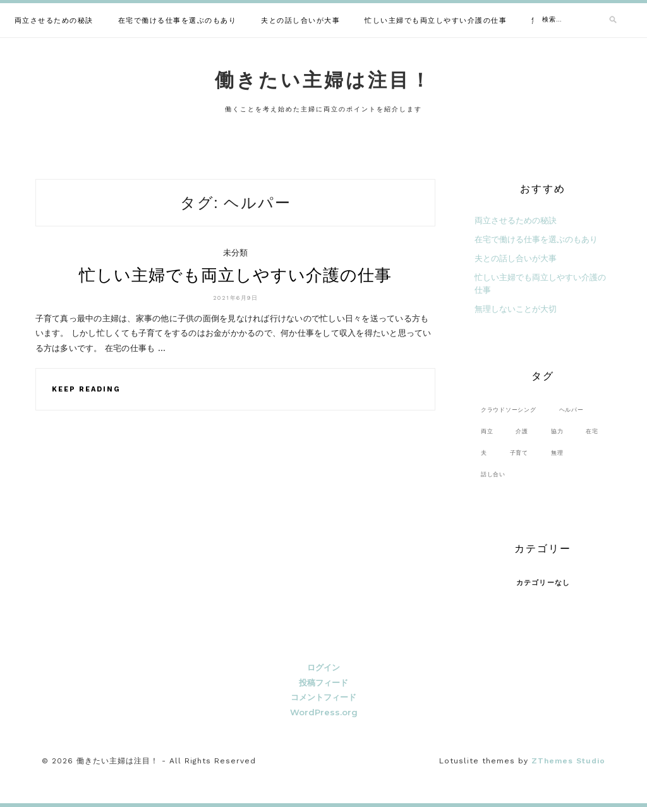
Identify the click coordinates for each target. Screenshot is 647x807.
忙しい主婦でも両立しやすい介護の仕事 (436, 20)
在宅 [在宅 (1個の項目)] (592, 431)
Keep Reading (86, 389)
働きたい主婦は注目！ (323, 80)
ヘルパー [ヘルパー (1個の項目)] (571, 409)
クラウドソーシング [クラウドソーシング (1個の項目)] (508, 409)
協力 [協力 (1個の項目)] (557, 431)
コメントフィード (323, 697)
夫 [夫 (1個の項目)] (484, 452)
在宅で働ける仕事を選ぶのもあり (177, 20)
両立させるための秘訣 (54, 20)
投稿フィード (323, 682)
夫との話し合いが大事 (300, 20)
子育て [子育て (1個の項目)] (519, 452)
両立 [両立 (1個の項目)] (487, 431)
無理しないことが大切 (516, 309)
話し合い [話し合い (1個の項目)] (493, 474)
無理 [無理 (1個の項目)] (557, 452)
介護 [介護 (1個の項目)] (522, 431)
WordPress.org (324, 712)
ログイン (323, 667)
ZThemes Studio (568, 760)
